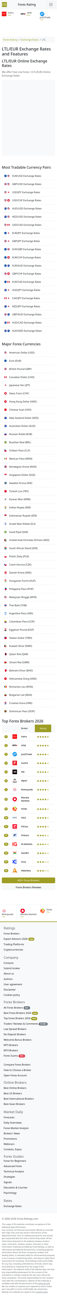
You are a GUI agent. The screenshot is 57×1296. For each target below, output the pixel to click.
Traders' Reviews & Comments (26, 1024)
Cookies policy (12, 995)
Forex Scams (14, 1055)
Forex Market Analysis (16, 1128)
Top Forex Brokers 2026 (20, 1018)
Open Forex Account (15, 1075)
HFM (23, 745)
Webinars (9, 1144)
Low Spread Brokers (15, 1029)
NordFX (25, 853)
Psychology (10, 1192)
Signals (8, 1182)
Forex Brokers (11, 933)
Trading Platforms (14, 944)
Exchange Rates (30, 39)
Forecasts (9, 1117)
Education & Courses (15, 1187)
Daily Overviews (13, 1122)
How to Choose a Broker (17, 1070)
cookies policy (42, 1292)
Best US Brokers (13, 1093)
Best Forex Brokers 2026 (21, 1013)
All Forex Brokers (17, 1007)
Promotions (10, 1138)
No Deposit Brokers (15, 1034)
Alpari (24, 780)
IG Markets (26, 844)
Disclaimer (10, 989)
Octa (23, 861)
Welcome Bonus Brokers (17, 1039)
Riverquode (27, 789)
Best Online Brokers (15, 1088)
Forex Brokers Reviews (28, 887)
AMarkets (26, 870)
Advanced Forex (13, 1166)
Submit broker (12, 968)
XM (22, 771)
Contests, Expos (13, 1149)
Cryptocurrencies (13, 949)
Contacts (9, 963)
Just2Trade (26, 754)
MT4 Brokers (11, 1050)
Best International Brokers (19, 1098)
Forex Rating (27, 4)
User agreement (13, 984)
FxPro (24, 736)
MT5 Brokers (11, 1045)
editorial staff (44, 1283)
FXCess (24, 826)
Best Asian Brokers (14, 1104)
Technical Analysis (14, 1171)
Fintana (25, 835)
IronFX (24, 763)
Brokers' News (12, 1133)
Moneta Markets (25, 799)
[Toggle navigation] (51, 5)
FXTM (24, 808)
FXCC (23, 817)
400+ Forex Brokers (28, 880)
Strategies (9, 1176)
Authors (8, 979)
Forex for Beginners (15, 1161)
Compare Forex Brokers (17, 1064)
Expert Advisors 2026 (19, 939)
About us (9, 973)
